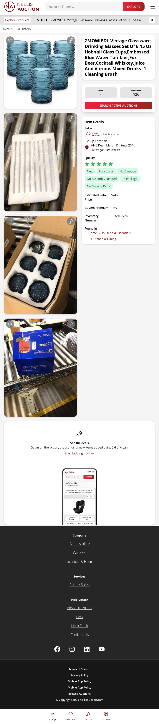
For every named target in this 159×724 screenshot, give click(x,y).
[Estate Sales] (79, 584)
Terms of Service (79, 669)
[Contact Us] (79, 634)
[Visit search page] (106, 716)
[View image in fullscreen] (71, 40)
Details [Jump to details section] (8, 29)
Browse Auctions (79, 693)
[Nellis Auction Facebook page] (57, 649)
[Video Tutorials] (79, 608)
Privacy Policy (79, 675)
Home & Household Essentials (108, 233)
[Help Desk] (79, 625)
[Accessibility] (79, 543)
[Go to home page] (21, 6)
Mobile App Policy (79, 681)
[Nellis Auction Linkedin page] (87, 649)
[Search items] (86, 6)
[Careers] (79, 552)
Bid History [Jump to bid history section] (23, 29)
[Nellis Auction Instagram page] (72, 649)
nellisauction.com (91, 700)
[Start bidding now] (79, 453)
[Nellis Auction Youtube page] (102, 649)
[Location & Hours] (79, 561)
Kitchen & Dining (102, 239)
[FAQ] (79, 616)
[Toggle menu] (152, 6)
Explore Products (17, 20)
